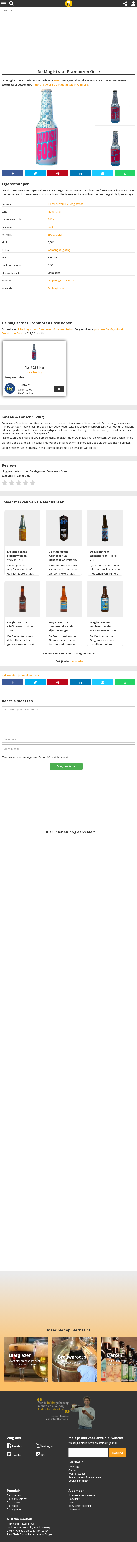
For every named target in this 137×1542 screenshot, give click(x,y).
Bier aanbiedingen (17, 1466)
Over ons (73, 1434)
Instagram (45, 1414)
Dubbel (29, 626)
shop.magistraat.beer (61, 280)
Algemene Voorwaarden (82, 1463)
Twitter (14, 1423)
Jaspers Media (85, 1530)
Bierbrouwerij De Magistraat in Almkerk (61, 84)
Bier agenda (14, 1477)
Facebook (16, 1414)
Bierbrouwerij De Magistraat (65, 204)
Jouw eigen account (79, 1473)
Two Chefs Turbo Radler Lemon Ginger (29, 1502)
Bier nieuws (13, 1470)
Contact (73, 1438)
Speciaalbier (55, 234)
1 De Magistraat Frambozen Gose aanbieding (45, 329)
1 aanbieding (34, 372)
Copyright (74, 1466)
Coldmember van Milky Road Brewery (28, 1495)
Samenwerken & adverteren (84, 1445)
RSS (41, 1423)
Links (71, 1470)
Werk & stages (76, 1441)
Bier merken (14, 1463)
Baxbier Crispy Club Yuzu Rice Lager (27, 1498)
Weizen (12, 559)
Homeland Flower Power (21, 1491)
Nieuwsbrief (75, 1477)
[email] (88, 1420)
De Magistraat (56, 288)
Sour (57, 80)
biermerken (77, 661)
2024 (51, 219)
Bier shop (12, 1473)
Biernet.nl (49, 1530)
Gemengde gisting (59, 250)
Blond (113, 555)
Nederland (54, 211)
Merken (8, 10)
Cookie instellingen (79, 1448)
